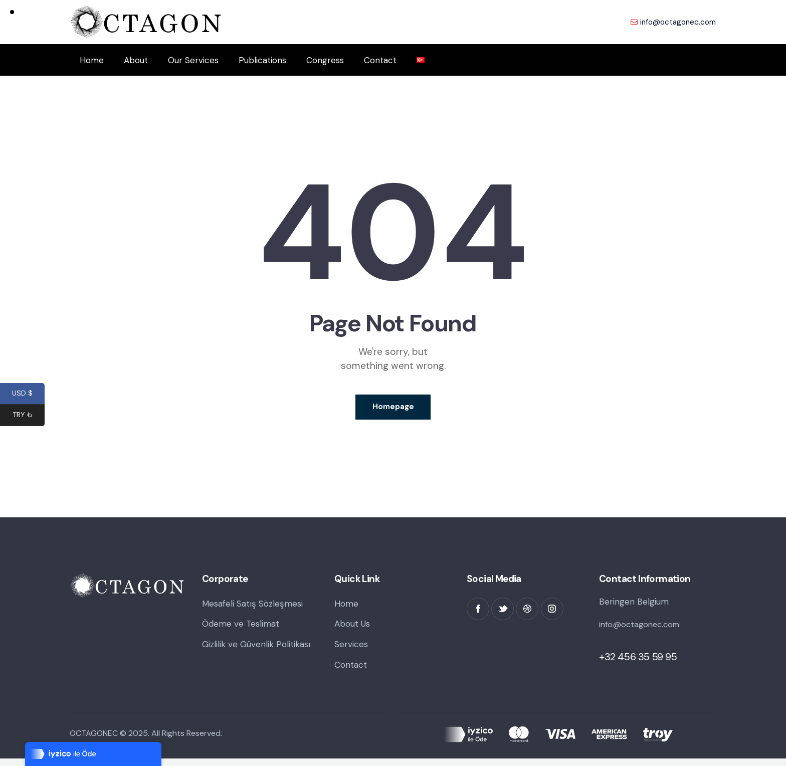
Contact (380, 60)
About (136, 60)
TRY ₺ (29, 416)
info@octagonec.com (642, 628)
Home (92, 60)
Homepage (393, 409)
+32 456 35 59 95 (638, 661)
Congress (325, 60)
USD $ (28, 395)
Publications (262, 60)
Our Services (193, 60)
